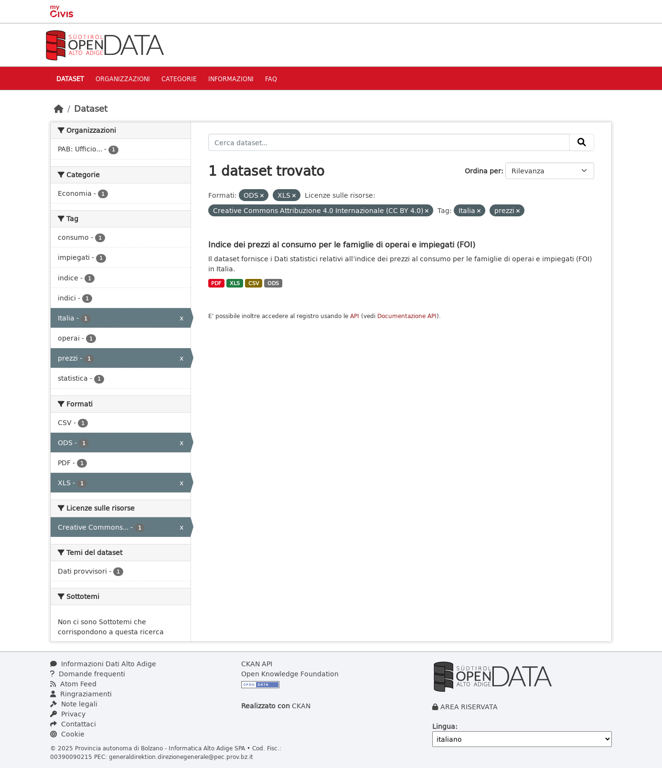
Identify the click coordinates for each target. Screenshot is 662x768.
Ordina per (483, 171)
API (354, 315)
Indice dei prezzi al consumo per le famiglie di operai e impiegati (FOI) (341, 244)
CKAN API (256, 664)
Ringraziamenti (81, 694)
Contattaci (73, 724)
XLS (235, 283)
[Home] (59, 108)
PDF (216, 283)
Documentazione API (407, 315)
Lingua (443, 726)
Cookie (67, 734)
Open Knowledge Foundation (290, 674)
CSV (253, 283)
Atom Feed (73, 684)
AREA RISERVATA (469, 707)
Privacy (67, 714)
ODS (273, 283)
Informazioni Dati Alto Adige (103, 664)
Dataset (70, 79)
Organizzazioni (123, 79)
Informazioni (231, 79)
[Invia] (581, 142)
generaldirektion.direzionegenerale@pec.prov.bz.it (181, 756)
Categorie (179, 79)
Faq (271, 79)
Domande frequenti (87, 674)
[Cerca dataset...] (389, 142)
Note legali (73, 704)
